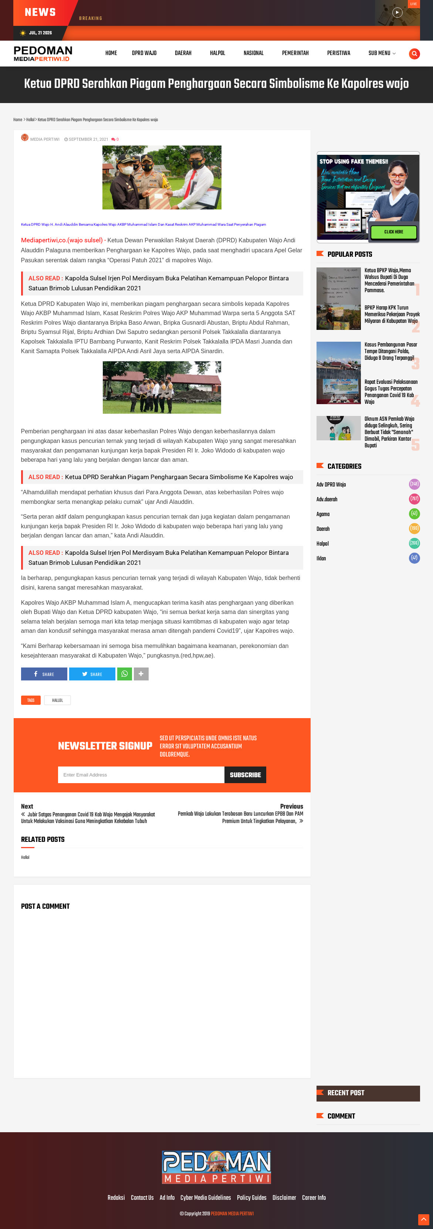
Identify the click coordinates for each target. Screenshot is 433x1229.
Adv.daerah (327, 500)
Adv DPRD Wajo (331, 485)
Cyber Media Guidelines (205, 1198)
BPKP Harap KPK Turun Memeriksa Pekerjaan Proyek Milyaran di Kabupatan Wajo (392, 315)
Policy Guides (252, 1198)
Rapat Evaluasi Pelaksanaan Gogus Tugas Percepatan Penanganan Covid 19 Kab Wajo (391, 392)
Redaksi (116, 1198)
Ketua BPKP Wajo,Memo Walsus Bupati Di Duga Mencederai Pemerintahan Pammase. (390, 281)
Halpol (323, 544)
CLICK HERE (394, 232)
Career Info (314, 1198)
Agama (323, 514)
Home (111, 53)
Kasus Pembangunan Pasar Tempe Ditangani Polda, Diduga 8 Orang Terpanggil (391, 352)
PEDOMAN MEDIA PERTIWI (232, 1214)
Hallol (57, 700)
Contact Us (142, 1198)
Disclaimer (284, 1198)
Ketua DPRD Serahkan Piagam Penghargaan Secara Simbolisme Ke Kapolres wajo (179, 477)
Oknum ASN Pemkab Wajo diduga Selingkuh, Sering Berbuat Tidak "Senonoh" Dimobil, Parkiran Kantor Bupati (390, 433)
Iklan (321, 559)
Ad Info (167, 1198)
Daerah (323, 529)
